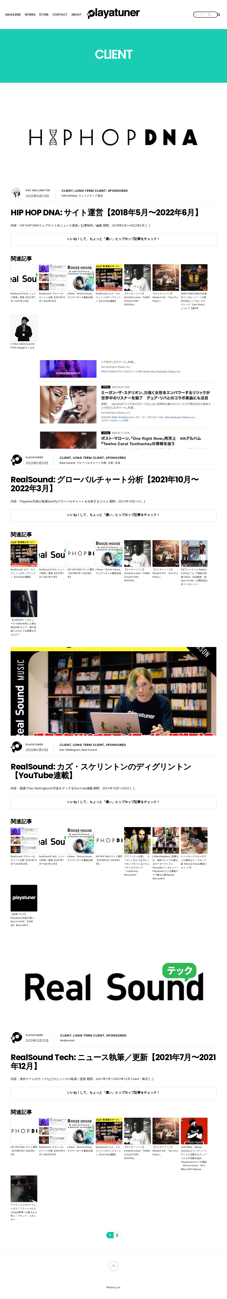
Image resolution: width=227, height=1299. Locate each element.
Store (44, 14)
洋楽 (117, 463)
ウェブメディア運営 (90, 196)
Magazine (13, 14)
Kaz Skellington (38, 190)
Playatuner (34, 457)
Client (67, 191)
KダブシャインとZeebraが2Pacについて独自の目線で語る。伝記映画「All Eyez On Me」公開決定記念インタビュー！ (194, 577)
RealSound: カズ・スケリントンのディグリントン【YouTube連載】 (108, 297)
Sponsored (118, 191)
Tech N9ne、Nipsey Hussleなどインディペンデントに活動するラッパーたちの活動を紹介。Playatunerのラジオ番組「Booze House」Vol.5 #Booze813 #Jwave (194, 1158)
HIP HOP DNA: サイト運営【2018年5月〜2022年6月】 (106, 212)
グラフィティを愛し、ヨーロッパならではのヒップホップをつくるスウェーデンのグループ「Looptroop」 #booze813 (137, 865)
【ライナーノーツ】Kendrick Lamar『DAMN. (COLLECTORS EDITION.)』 (137, 299)
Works (30, 14)
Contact (59, 14)
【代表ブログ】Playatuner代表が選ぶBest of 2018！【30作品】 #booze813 (22, 919)
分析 (111, 463)
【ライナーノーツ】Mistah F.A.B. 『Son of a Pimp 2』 (165, 297)
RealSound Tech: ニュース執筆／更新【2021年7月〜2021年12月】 (23, 297)
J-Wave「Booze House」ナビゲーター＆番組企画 (80, 295)
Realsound (67, 1040)
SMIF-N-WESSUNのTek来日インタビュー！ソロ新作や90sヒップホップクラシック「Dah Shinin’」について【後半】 (194, 301)
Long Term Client (90, 191)
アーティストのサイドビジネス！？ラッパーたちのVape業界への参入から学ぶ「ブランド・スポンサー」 (24, 1212)
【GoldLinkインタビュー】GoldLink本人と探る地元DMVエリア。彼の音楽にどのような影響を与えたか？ (23, 627)
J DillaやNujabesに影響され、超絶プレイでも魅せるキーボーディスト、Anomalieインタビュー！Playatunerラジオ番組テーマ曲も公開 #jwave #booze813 (166, 867)
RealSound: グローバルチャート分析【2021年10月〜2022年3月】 (52, 297)
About (76, 14)
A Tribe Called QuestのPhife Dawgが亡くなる (23, 345)
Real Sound (67, 463)
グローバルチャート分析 (91, 463)
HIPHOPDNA (69, 196)
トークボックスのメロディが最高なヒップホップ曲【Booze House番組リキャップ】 (194, 862)
